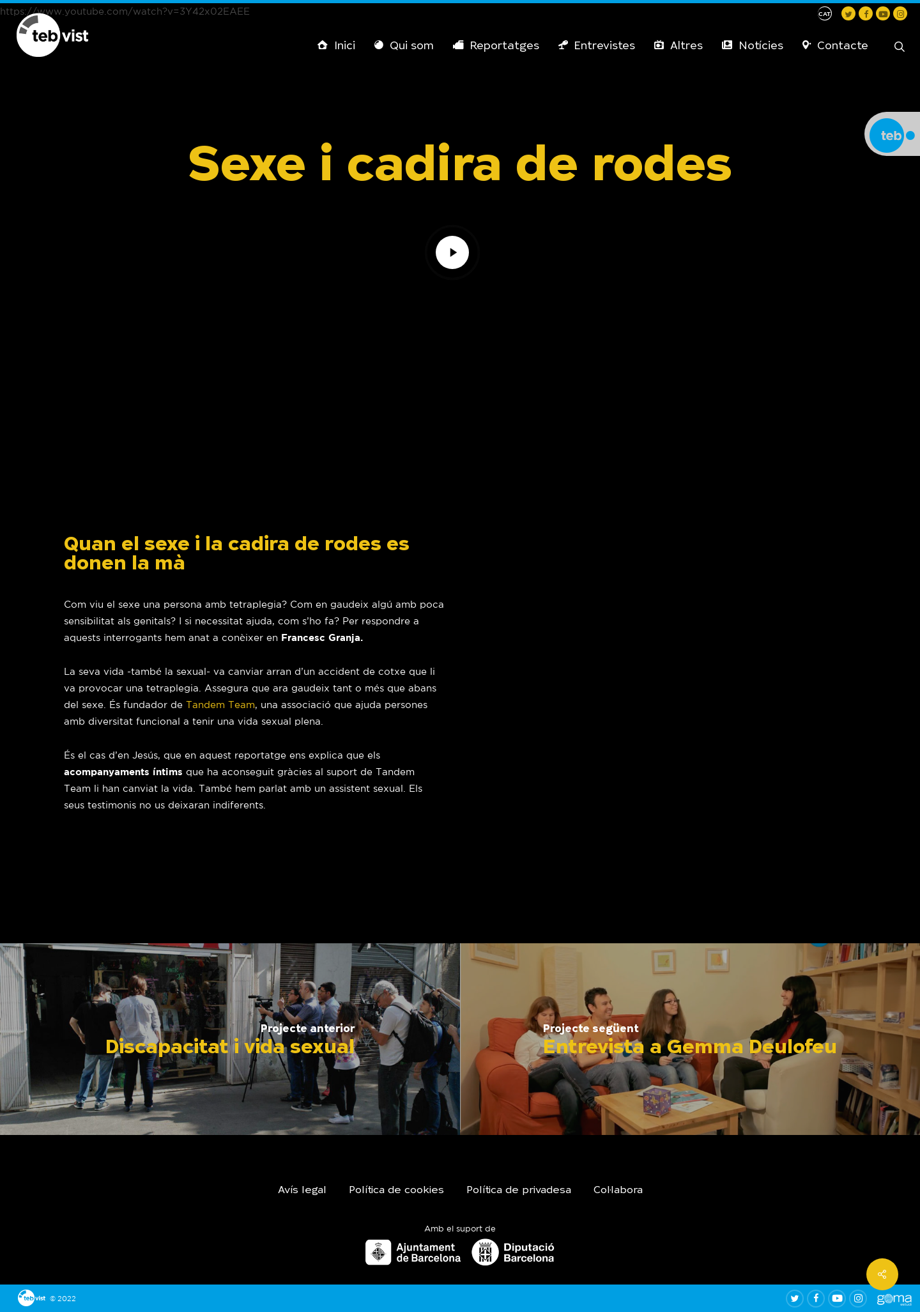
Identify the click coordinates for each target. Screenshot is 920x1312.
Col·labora (618, 1190)
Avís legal (302, 1190)
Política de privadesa (518, 1190)
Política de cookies (396, 1190)
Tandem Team (220, 704)
